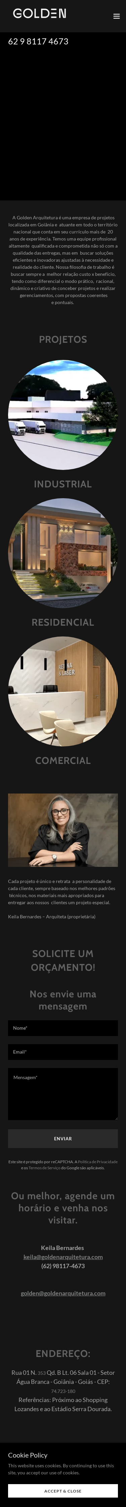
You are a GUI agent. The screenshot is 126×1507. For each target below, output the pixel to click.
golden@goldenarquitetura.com (63, 1293)
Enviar (63, 1138)
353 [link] (42, 1373)
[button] (116, 16)
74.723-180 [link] (63, 1391)
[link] (39, 16)
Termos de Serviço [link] (44, 1167)
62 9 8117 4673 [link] (38, 41)
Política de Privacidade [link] (98, 1161)
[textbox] (63, 1028)
